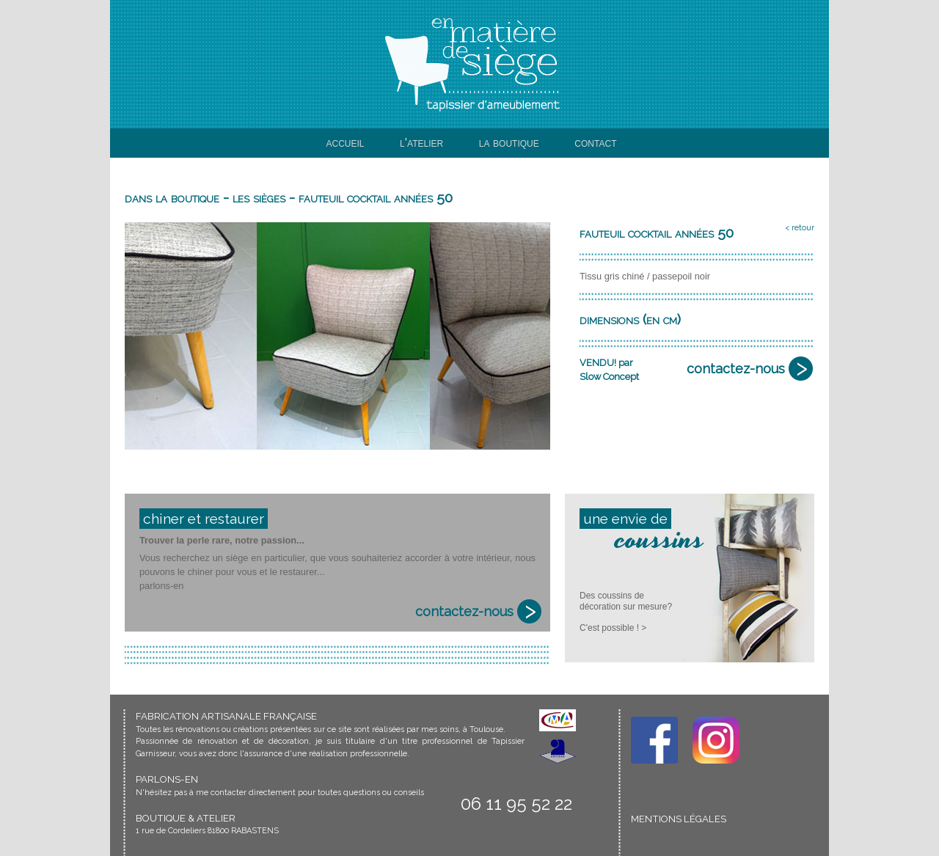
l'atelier (421, 143)
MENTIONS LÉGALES (678, 818)
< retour (799, 228)
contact (595, 143)
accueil (345, 143)
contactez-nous (736, 368)
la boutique (509, 143)
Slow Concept (609, 376)
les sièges (259, 197)
